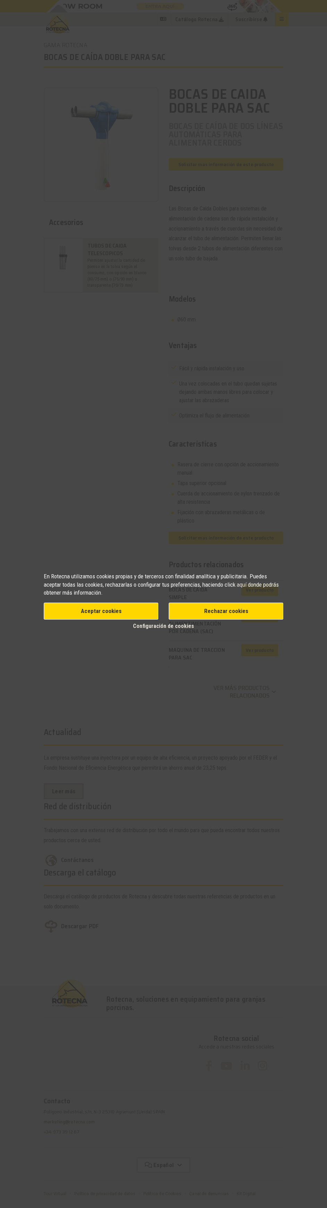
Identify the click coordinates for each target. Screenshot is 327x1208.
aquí (241, 584)
